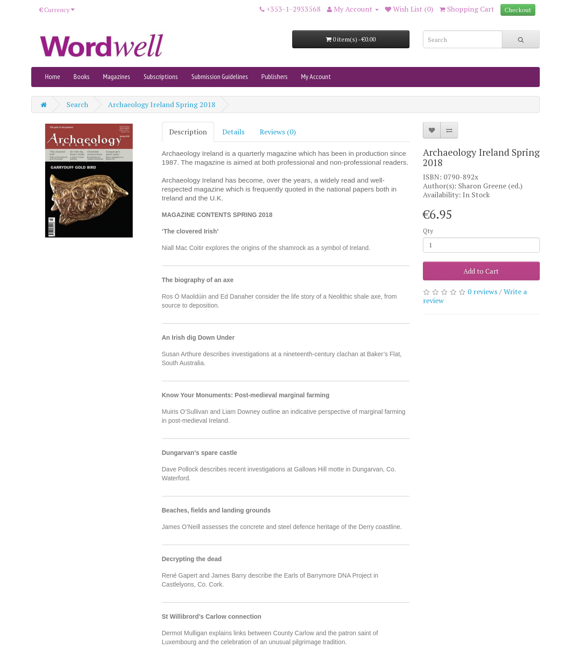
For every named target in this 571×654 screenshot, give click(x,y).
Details (233, 132)
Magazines (116, 76)
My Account (316, 76)
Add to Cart (481, 271)
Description (188, 132)
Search (77, 104)
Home (52, 76)
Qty (428, 230)
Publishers (274, 76)
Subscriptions (161, 76)
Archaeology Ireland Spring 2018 (161, 104)
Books (82, 76)
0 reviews (482, 291)
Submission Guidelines (219, 76)
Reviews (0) (278, 132)
